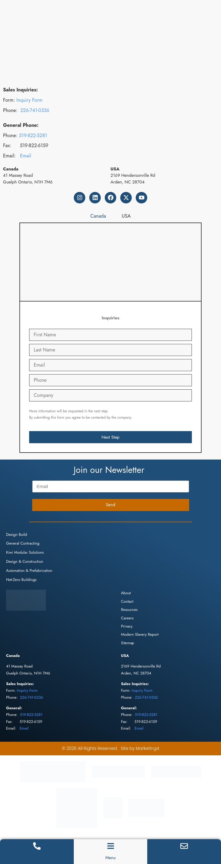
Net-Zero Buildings (21, 579)
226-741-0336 (34, 110)
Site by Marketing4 (140, 748)
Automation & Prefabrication (29, 570)
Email (25, 155)
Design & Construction (24, 561)
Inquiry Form (29, 100)
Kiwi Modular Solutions (25, 552)
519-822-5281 (33, 135)
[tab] (98, 216)
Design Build (16, 534)
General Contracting (22, 543)
